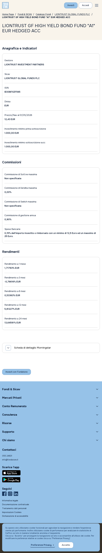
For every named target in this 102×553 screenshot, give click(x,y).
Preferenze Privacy (41, 545)
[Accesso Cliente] (85, 5)
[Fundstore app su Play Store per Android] (51, 479)
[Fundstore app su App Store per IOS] (51, 472)
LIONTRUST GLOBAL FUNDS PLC (72, 14)
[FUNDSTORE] (5, 5)
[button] (96, 5)
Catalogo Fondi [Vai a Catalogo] (43, 14)
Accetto (66, 545)
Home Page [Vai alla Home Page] (8, 14)
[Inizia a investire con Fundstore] (16, 372)
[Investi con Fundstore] (71, 5)
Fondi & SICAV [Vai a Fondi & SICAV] (25, 14)
